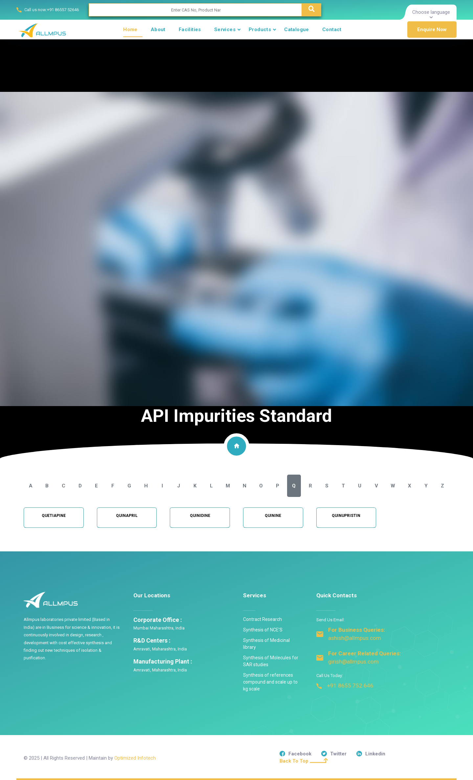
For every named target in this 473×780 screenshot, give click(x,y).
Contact (332, 29)
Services (225, 29)
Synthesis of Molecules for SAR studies (270, 661)
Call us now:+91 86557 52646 (51, 9)
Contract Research (262, 619)
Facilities (190, 29)
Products (260, 29)
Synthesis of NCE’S (262, 629)
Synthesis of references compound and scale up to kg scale (270, 681)
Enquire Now (432, 29)
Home (130, 29)
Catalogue (296, 29)
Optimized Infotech (135, 758)
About (158, 29)
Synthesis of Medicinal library (266, 644)
